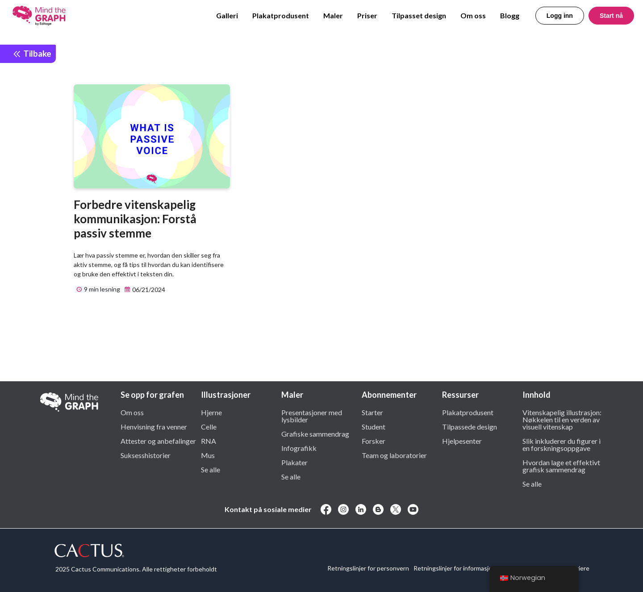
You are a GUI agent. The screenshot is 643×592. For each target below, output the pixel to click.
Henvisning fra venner (154, 426)
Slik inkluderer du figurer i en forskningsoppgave (561, 444)
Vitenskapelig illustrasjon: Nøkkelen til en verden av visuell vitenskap (561, 419)
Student (373, 426)
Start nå (611, 15)
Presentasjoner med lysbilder (311, 415)
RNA (208, 441)
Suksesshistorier (146, 455)
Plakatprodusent (280, 15)
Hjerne (211, 412)
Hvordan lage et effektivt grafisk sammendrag (561, 465)
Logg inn (560, 15)
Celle (209, 426)
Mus (208, 455)
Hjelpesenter (462, 441)
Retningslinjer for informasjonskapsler (466, 568)
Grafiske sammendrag (315, 433)
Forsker (373, 441)
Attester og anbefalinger (158, 441)
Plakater (294, 462)
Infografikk (299, 448)
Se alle (210, 469)
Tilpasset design (419, 15)
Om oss (473, 15)
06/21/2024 (143, 289)
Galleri (227, 15)
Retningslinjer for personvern (368, 568)
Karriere (578, 568)
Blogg (509, 15)
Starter (372, 412)
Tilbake (32, 53)
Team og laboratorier (394, 455)
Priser (367, 15)
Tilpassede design (469, 426)
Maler (333, 15)
